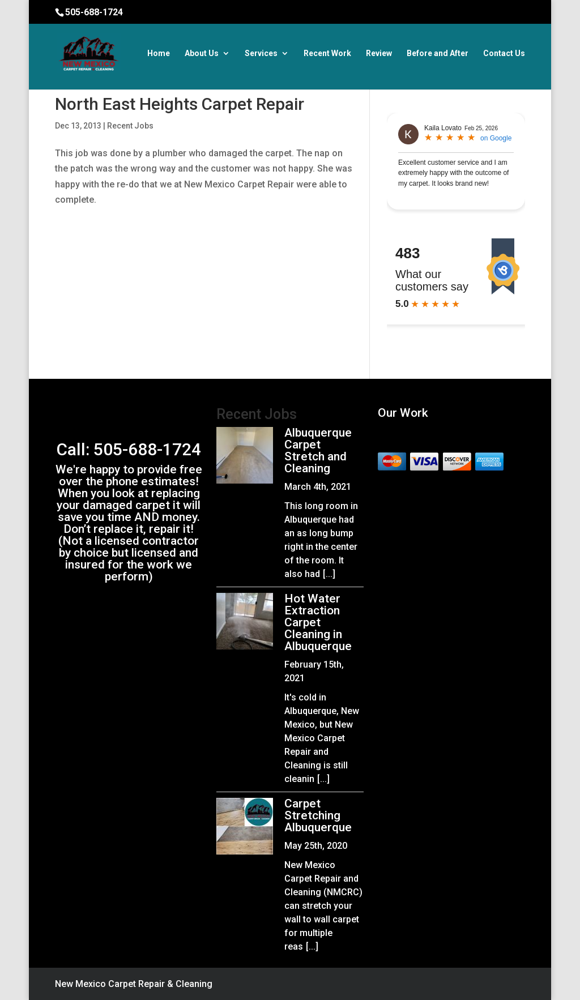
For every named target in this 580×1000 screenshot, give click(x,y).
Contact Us (504, 53)
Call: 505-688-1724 (129, 449)
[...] (329, 574)
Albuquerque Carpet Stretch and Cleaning (318, 450)
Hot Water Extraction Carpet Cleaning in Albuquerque (318, 622)
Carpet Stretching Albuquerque (318, 815)
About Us (202, 53)
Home (158, 53)
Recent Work (327, 53)
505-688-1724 (94, 12)
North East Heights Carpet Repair (179, 104)
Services (261, 53)
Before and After (437, 53)
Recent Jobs (130, 125)
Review (379, 53)
